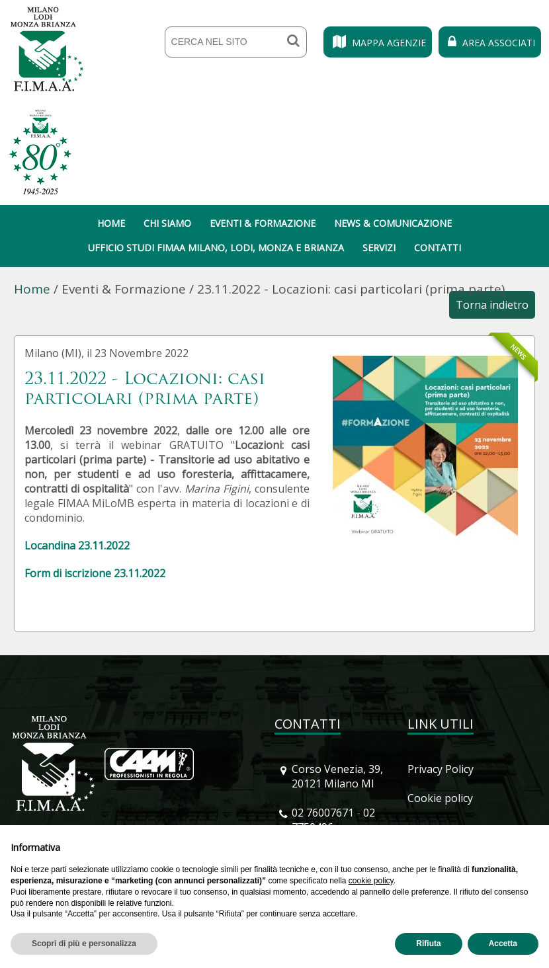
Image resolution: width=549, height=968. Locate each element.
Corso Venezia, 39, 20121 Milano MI (337, 776)
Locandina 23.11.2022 (77, 545)
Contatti (437, 247)
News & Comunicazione (393, 223)
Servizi (379, 247)
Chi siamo (167, 223)
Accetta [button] (503, 943)
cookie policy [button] (371, 880)
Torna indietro (492, 305)
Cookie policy (440, 798)
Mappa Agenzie (377, 42)
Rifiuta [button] (428, 943)
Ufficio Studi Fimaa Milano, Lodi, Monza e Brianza (216, 247)
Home (111, 223)
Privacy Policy (440, 769)
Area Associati (489, 42)
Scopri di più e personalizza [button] (84, 943)
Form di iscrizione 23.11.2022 (94, 573)
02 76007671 (323, 812)
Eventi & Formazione (263, 223)
